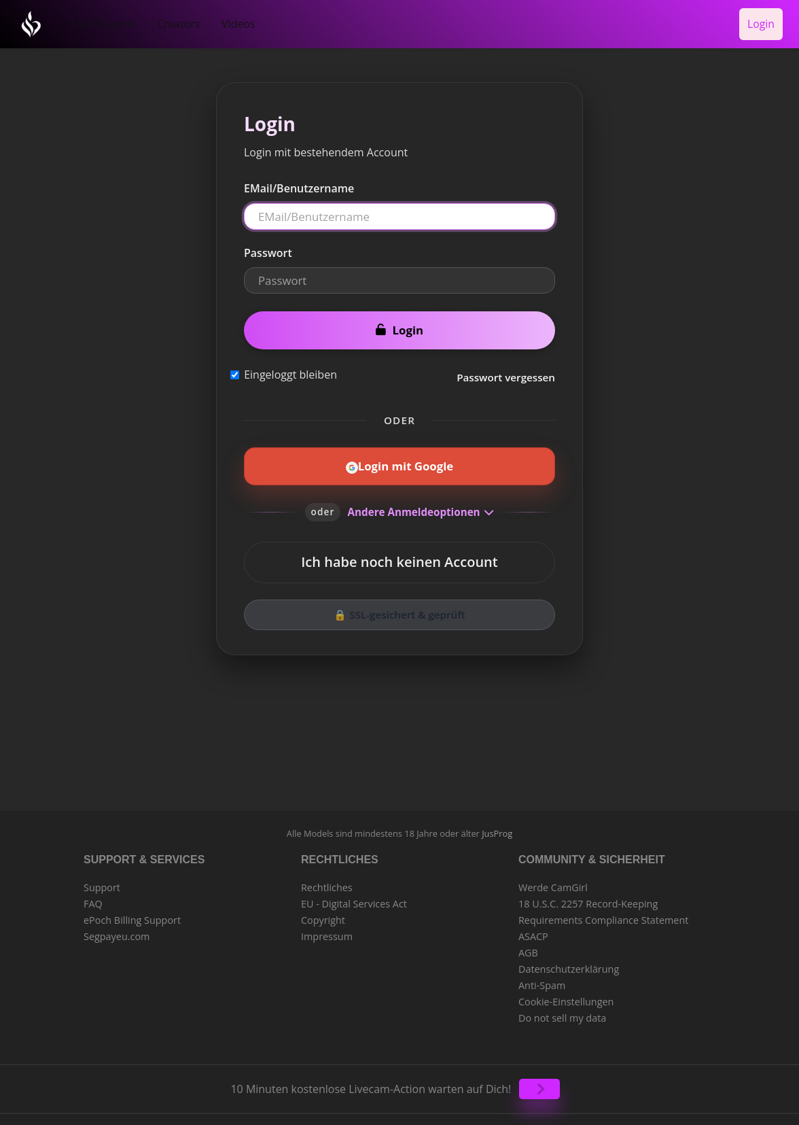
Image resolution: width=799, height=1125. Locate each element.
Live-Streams (98, 21)
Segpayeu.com (116, 930)
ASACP (533, 930)
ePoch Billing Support (132, 914)
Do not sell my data (562, 1012)
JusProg (497, 829)
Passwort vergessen (506, 372)
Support (102, 882)
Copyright (323, 914)
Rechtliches (327, 882)
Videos (221, 21)
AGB (528, 947)
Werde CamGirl (553, 882)
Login (763, 21)
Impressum (327, 930)
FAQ (93, 898)
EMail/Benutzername (299, 183)
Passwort (268, 248)
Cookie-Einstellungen (566, 996)
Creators (166, 21)
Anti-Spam (541, 979)
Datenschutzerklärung (568, 963)
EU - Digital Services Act (354, 898)
